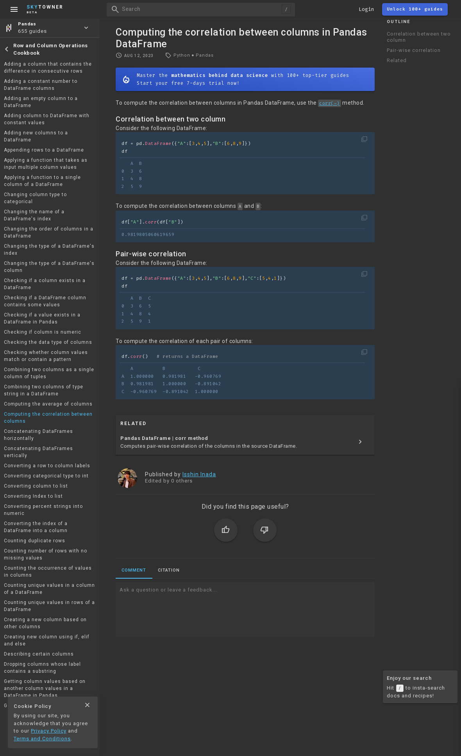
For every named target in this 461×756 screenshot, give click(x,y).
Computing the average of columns (48, 404)
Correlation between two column (419, 37)
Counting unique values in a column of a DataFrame (49, 589)
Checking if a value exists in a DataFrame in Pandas (42, 318)
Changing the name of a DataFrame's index (34, 215)
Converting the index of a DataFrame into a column (36, 527)
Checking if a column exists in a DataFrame (45, 284)
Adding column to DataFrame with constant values (46, 119)
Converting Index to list (33, 496)
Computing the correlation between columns (48, 417)
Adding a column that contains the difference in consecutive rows (48, 67)
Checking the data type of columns (48, 342)
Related (397, 60)
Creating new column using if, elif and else (46, 640)
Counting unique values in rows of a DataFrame (49, 606)
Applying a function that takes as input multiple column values (46, 163)
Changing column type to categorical (35, 198)
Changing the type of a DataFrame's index (49, 249)
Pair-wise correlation (414, 50)
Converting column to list (36, 486)
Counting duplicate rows (34, 540)
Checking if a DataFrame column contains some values (45, 301)
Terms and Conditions (42, 739)
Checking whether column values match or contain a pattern (46, 356)
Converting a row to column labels (47, 465)
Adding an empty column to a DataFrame (41, 102)
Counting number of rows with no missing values (45, 554)
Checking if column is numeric (42, 332)
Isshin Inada (199, 474)
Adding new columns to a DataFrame (36, 136)
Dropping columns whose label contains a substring (42, 667)
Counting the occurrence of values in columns (48, 571)
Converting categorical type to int (46, 476)
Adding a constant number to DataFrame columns (40, 85)
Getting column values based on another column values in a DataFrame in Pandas (45, 688)
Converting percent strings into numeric (43, 510)
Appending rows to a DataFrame (44, 150)
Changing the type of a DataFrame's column (49, 267)
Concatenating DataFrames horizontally (38, 435)
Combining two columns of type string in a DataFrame (43, 390)
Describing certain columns (39, 654)
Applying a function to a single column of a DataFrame (42, 181)
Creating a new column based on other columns (45, 623)
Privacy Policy (48, 731)
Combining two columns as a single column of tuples (49, 373)
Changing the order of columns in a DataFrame (48, 232)
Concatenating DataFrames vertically (38, 452)
